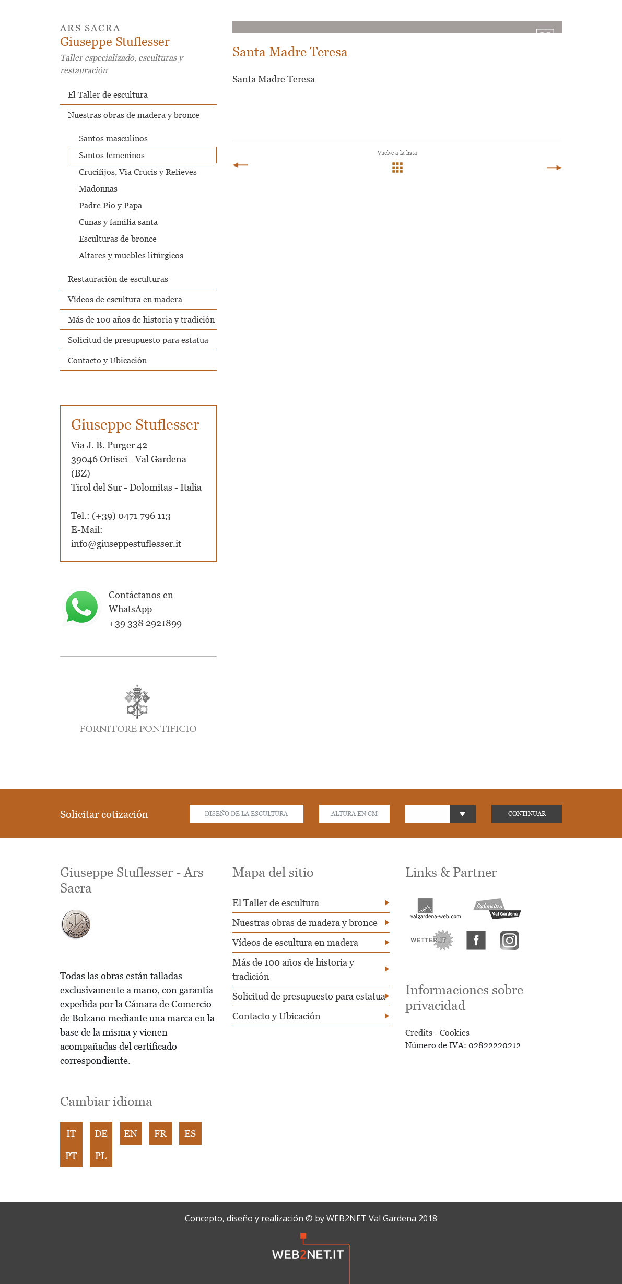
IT (71, 1133)
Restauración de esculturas (118, 278)
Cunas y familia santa (118, 222)
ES (190, 1133)
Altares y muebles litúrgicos (131, 255)
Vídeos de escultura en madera (125, 299)
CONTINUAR (527, 813)
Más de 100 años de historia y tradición (141, 319)
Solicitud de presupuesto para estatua (138, 339)
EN (130, 1133)
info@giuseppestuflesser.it (126, 543)
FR (160, 1133)
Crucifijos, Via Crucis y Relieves (138, 171)
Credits (418, 1032)
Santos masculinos (113, 138)
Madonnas (98, 188)
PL (101, 1155)
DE (101, 1133)
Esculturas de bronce (118, 238)
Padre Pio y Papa (110, 205)
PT (71, 1155)
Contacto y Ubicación (107, 360)
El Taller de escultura (108, 94)
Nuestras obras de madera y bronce (133, 115)
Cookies (455, 1032)
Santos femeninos (112, 155)
